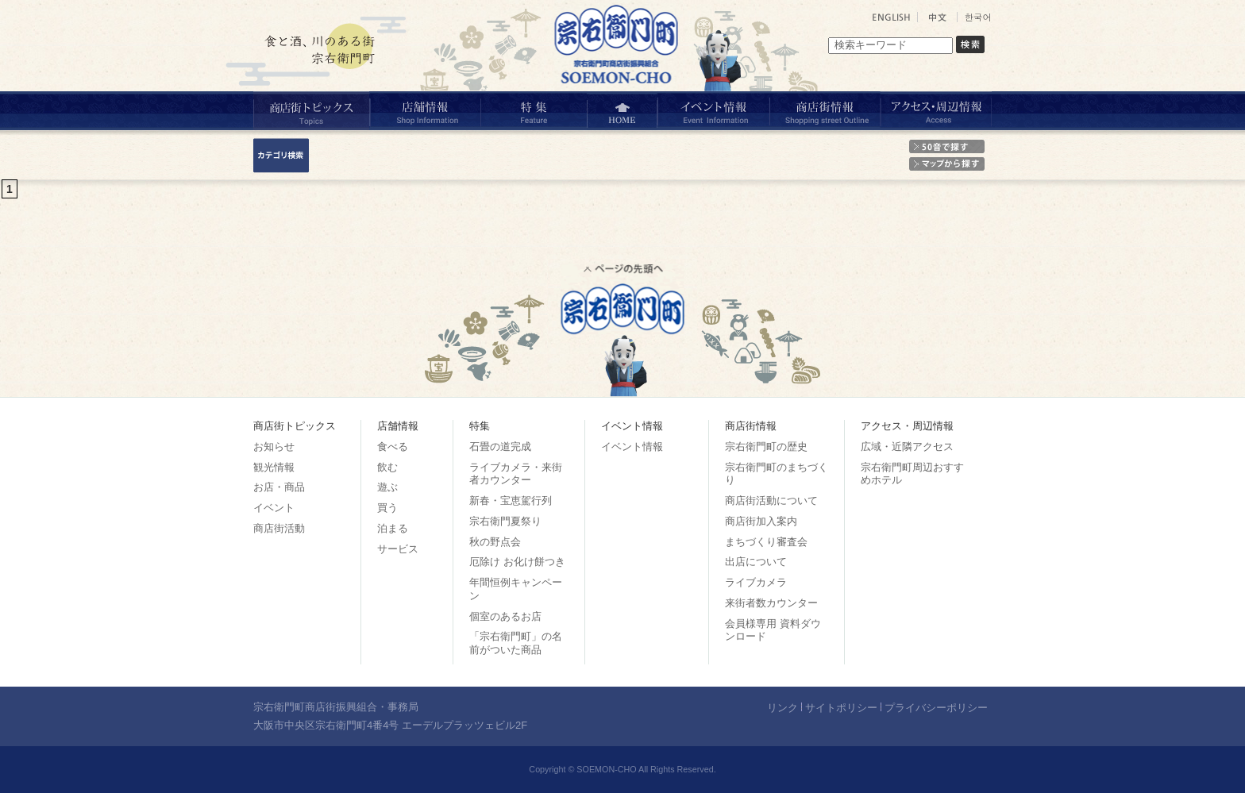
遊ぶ (387, 487)
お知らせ (274, 446)
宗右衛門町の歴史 (766, 446)
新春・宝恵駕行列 (510, 500)
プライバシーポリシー (936, 708)
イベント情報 (632, 446)
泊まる (392, 528)
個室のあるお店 (505, 616)
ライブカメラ (756, 582)
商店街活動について (771, 500)
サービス (397, 549)
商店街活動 (279, 528)
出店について (756, 562)
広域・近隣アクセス (907, 446)
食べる (392, 446)
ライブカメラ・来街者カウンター (515, 474)
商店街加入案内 (761, 521)
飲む (387, 467)
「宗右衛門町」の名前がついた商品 (515, 643)
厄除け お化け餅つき (517, 562)
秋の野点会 (495, 542)
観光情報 (274, 467)
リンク (782, 708)
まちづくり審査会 (766, 542)
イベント (274, 508)
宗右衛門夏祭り (505, 521)
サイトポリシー (841, 708)
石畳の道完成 (500, 446)
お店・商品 (279, 487)
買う (387, 508)
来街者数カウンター (771, 603)
